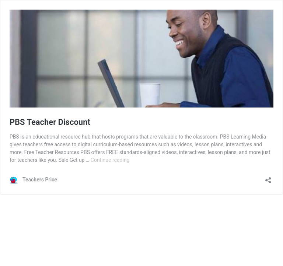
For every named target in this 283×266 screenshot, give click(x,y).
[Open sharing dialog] (268, 178)
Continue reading (110, 160)
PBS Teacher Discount (50, 122)
